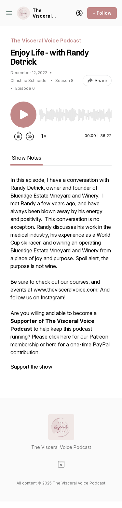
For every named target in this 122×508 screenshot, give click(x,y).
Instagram (52, 297)
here (66, 336)
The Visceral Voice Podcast (42, 13)
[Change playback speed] (43, 136)
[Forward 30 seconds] (29, 136)
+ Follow (102, 13)
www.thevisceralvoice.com (65, 289)
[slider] (75, 115)
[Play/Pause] (23, 115)
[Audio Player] (75, 113)
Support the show (31, 366)
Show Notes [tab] (26, 157)
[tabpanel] (61, 276)
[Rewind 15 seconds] (18, 136)
